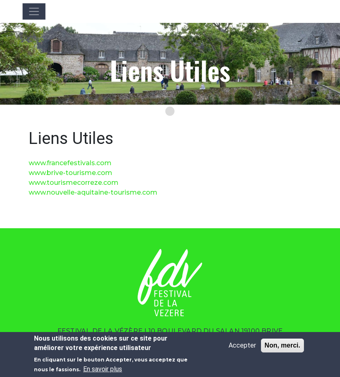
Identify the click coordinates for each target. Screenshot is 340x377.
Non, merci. (282, 345)
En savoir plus (102, 369)
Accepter (242, 345)
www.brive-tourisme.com (70, 173)
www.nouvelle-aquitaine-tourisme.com (93, 192)
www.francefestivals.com (70, 163)
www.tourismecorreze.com (73, 182)
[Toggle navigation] (34, 11)
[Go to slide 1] (170, 111)
